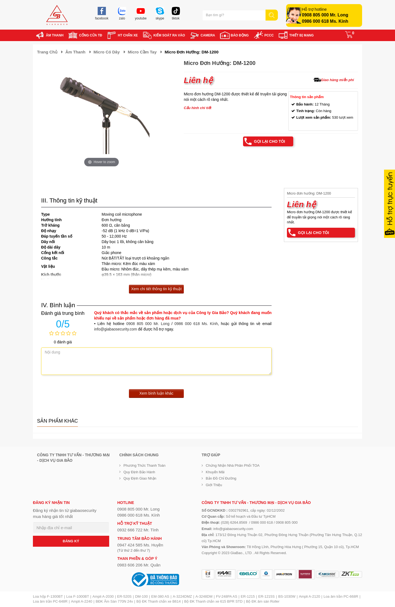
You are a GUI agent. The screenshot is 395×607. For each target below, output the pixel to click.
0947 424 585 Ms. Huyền (140, 545)
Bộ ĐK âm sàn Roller (263, 601)
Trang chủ (47, 52)
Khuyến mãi (215, 472)
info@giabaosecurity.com (115, 329)
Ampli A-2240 (81, 601)
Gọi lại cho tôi (269, 141)
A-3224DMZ (182, 596)
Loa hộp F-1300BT (48, 596)
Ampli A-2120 (309, 596)
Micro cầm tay (142, 52)
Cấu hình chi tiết (197, 108)
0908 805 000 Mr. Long (325, 15)
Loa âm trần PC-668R (341, 596)
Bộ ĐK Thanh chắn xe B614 (158, 601)
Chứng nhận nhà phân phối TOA (232, 465)
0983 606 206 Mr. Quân (139, 565)
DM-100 (141, 596)
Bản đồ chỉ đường (221, 478)
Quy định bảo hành (139, 472)
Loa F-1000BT (77, 596)
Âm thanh (75, 52)
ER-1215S (266, 596)
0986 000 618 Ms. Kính (325, 21)
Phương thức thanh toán (144, 465)
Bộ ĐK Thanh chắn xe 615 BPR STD (213, 601)
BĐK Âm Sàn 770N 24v (114, 601)
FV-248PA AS (226, 596)
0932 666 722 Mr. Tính (138, 530)
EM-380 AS (160, 596)
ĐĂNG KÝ (71, 541)
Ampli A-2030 (103, 596)
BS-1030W (286, 596)
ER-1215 (248, 596)
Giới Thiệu (214, 485)
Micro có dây (107, 52)
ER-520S (124, 596)
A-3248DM (203, 596)
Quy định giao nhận (139, 478)
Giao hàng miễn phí (337, 80)
